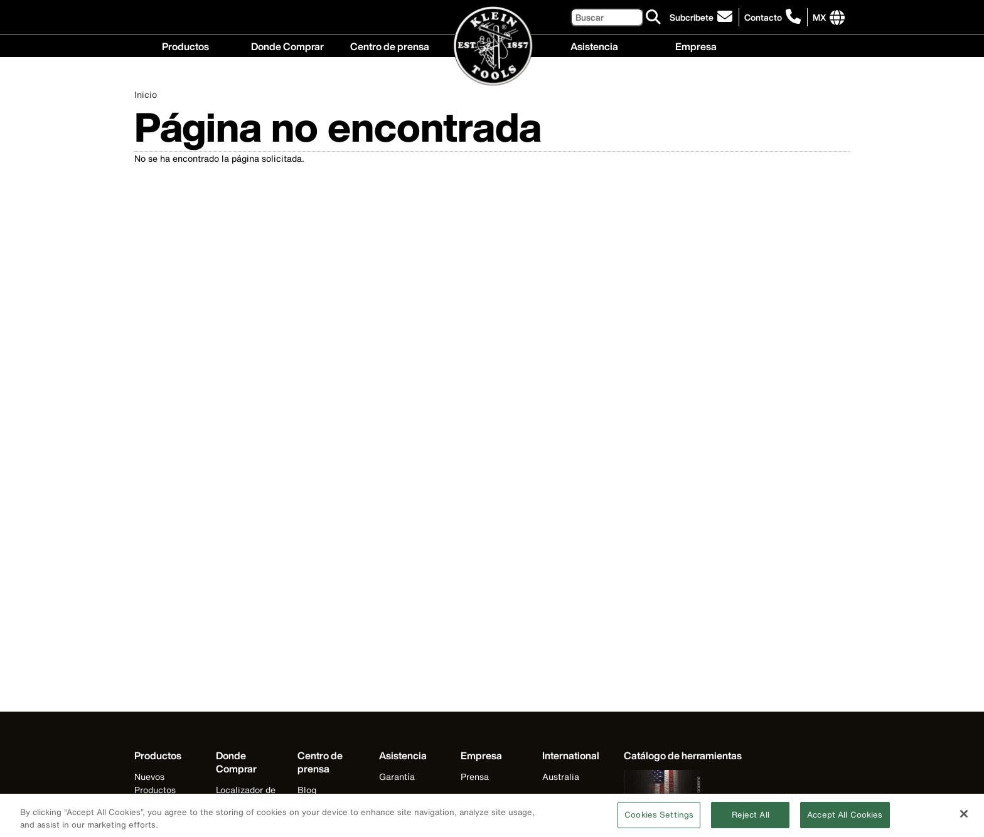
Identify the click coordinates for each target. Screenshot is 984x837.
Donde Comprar (287, 45)
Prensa (475, 776)
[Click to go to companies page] (819, 17)
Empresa (696, 45)
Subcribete (692, 17)
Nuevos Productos (155, 783)
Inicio (145, 94)
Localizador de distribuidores (245, 796)
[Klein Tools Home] (492, 46)
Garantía (397, 776)
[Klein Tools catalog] (683, 755)
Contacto (763, 17)
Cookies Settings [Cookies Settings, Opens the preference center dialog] (658, 820)
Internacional (488, 797)
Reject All (750, 820)
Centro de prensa (389, 45)
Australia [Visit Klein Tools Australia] (560, 776)
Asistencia (594, 45)
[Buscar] (606, 17)
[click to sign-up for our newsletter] (703, 17)
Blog (306, 789)
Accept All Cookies (844, 820)
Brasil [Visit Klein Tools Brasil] (554, 797)
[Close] (964, 819)
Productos (185, 45)
